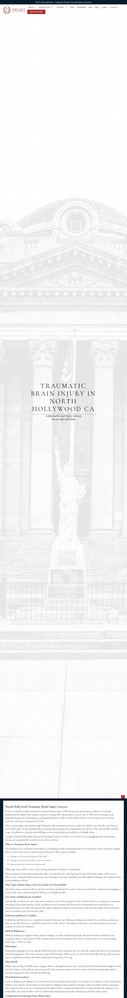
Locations (60, 7)
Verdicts (104, 7)
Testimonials (81, 7)
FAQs (72, 7)
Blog (97, 7)
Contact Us (114, 7)
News (91, 7)
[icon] (123, 796)
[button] (31, 7)
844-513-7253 (36, 12)
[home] (14, 10)
